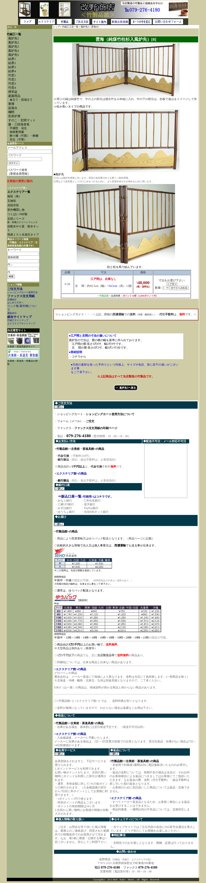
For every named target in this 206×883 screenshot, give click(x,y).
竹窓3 (12, 83)
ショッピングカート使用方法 (22, 292)
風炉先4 (13, 50)
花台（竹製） (18, 139)
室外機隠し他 (16, 209)
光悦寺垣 (13, 205)
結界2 (12, 63)
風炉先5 (13, 55)
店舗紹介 (12, 299)
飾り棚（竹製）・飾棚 (24, 135)
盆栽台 (12, 108)
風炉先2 (13, 42)
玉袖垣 (11, 200)
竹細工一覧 (14, 34)
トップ (56, 27)
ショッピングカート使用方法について (110, 414)
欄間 (11, 112)
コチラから (79, 356)
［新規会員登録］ (18, 173)
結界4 (12, 71)
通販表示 (12, 313)
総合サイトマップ (19, 317)
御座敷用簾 (17, 131)
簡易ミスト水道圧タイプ (24, 234)
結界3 (12, 67)
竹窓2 (12, 79)
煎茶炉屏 (14, 116)
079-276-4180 (110, 869)
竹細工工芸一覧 (70, 27)
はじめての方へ (15, 302)
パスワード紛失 (17, 169)
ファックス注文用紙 (21, 296)
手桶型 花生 (18, 128)
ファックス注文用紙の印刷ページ (95, 428)
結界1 (12, 59)
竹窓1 (12, 75)
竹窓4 (12, 87)
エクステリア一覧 (18, 191)
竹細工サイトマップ (17, 320)
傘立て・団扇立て (21, 99)
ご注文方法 (15, 289)
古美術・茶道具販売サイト (21, 346)
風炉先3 (13, 46)
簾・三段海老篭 (19, 124)
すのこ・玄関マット (22, 120)
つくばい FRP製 (17, 214)
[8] (97, 27)
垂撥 (11, 104)
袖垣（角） (14, 196)
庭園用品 (14, 96)
